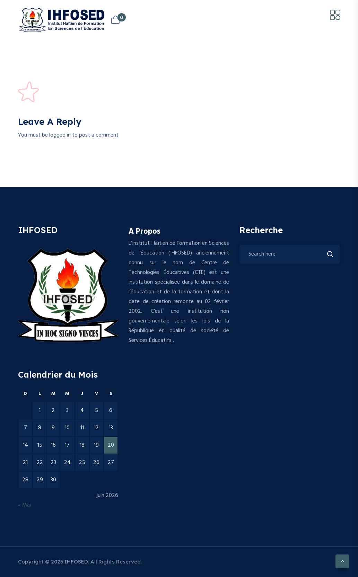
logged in (60, 135)
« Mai (24, 505)
